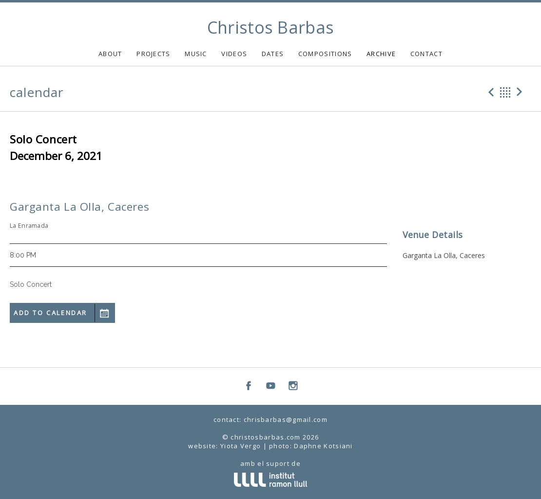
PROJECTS (153, 53)
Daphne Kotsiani (323, 445)
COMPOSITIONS (325, 53)
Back (505, 92)
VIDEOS (234, 53)
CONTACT (426, 53)
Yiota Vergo (240, 445)
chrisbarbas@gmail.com (286, 419)
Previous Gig (490, 92)
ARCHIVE (381, 53)
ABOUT (110, 53)
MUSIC (196, 53)
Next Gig (521, 92)
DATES (273, 53)
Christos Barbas (270, 27)
